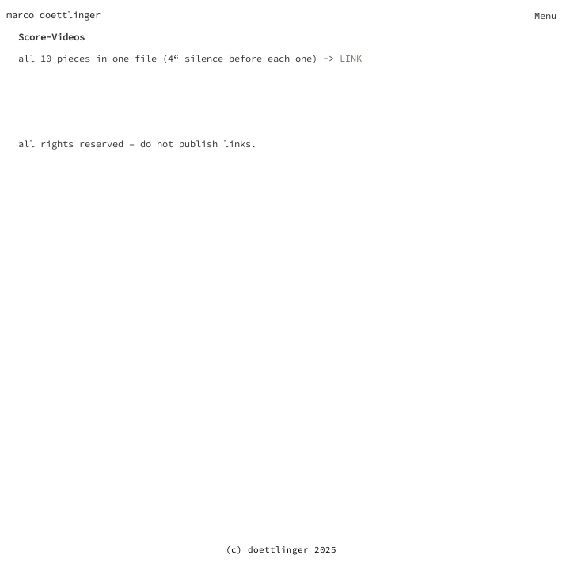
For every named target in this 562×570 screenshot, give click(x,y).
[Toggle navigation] (545, 15)
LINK (351, 58)
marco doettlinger (53, 15)
